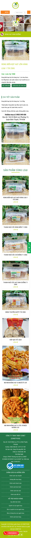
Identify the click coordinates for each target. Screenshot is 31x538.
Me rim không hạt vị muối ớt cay (15, 383)
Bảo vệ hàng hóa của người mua (15, 513)
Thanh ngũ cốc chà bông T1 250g (15, 255)
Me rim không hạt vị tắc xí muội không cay (15, 426)
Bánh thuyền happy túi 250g (15, 312)
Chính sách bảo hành (15, 487)
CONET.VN (18, 529)
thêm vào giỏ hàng (18, 85)
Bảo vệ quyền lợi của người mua (15, 509)
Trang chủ (28, 12)
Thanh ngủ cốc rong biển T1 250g (15, 227)
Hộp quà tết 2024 (15, 340)
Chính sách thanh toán (15, 483)
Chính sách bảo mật (15, 490)
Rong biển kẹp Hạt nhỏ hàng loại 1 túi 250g (15, 198)
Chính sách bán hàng (15, 517)
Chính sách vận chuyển (15, 475)
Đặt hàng (6, 85)
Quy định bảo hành (15, 502)
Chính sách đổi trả (15, 494)
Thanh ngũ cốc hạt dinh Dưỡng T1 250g (15, 283)
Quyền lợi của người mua (15, 505)
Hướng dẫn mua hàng (15, 479)
